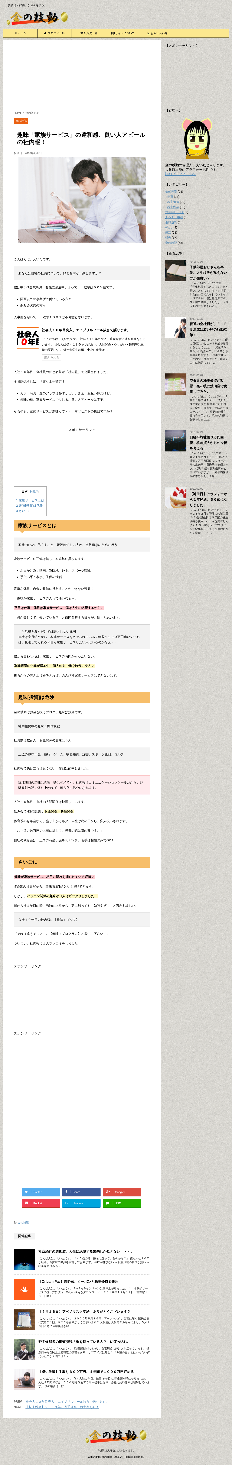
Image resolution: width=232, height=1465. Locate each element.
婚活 (168, 232)
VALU (169, 227)
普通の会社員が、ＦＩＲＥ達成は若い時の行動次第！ (208, 329)
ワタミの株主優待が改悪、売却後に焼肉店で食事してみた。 (208, 386)
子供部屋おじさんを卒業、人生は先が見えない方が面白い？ (208, 272)
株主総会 (173, 207)
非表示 (33, 491)
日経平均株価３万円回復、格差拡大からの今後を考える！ (208, 442)
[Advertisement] (82, 76)
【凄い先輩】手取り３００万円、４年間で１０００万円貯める (86, 1372)
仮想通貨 (171, 222)
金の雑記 (23, 1222)
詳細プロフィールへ (180, 174)
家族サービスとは (30, 500)
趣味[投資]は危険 (29, 505)
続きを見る (51, 357)
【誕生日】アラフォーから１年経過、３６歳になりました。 (208, 499)
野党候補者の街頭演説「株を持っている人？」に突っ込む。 (84, 1342)
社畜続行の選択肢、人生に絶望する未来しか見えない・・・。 (86, 1251)
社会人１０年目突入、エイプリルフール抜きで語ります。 (86, 330)
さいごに (24, 511)
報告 (168, 237)
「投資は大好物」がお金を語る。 (116, 1450)
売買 (170, 196)
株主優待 (173, 202)
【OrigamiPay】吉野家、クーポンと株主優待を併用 (78, 1281)
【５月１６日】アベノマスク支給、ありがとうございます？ (84, 1311)
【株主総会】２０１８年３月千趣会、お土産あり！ (62, 1407)
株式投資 (171, 191)
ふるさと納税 (174, 217)
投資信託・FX (174, 212)
